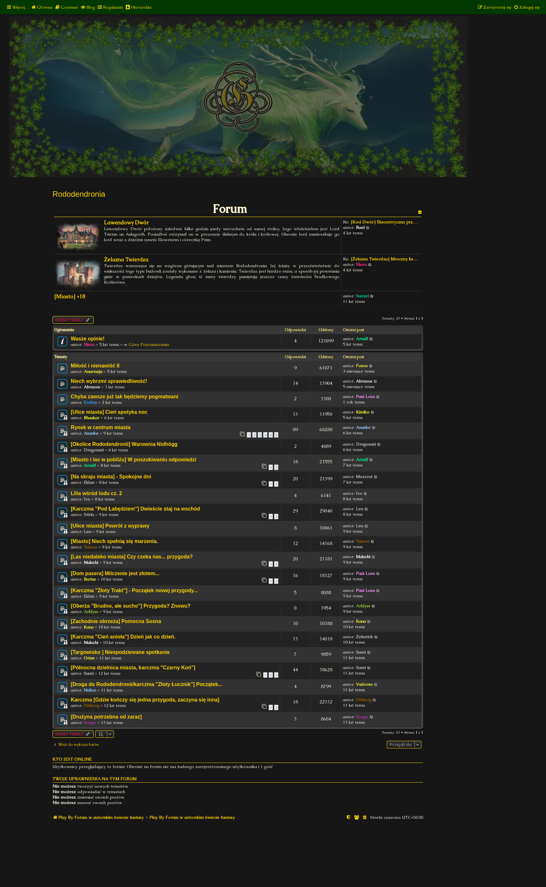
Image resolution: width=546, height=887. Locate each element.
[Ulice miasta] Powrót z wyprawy (110, 526)
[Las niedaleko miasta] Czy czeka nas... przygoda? (132, 556)
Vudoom (364, 684)
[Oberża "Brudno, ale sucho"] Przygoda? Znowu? (130, 606)
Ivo (87, 499)
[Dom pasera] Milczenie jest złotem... (115, 573)
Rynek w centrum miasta (101, 427)
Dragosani (94, 450)
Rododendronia (78, 194)
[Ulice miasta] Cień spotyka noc (109, 412)
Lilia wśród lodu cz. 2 (96, 493)
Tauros (90, 547)
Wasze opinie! (88, 338)
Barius (90, 579)
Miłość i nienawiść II (95, 365)
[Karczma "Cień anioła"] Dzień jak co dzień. (123, 636)
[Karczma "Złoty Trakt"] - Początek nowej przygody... (134, 590)
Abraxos (92, 387)
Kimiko (362, 412)
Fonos (362, 365)
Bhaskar (91, 418)
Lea (359, 508)
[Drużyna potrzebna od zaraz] (106, 717)
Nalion (90, 690)
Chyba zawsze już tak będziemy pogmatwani (124, 396)
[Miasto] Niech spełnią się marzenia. (114, 541)
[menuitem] (41, 7)
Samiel (362, 296)
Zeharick (364, 636)
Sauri (361, 652)
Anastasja (93, 371)
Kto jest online (72, 759)
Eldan (89, 482)
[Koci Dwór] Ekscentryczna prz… (384, 222)
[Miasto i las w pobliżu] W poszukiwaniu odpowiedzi (133, 459)
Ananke (91, 433)
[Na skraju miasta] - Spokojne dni (111, 476)
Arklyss (91, 611)
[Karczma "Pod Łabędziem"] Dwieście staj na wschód (135, 508)
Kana (89, 627)
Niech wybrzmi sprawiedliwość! (109, 381)
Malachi (91, 562)
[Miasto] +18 (69, 296)
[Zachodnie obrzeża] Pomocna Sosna (116, 621)
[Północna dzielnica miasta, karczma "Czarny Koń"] (133, 667)
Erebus (90, 402)
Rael (360, 227)
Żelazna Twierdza (126, 259)
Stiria (89, 514)
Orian (89, 658)
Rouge (90, 722)
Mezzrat (364, 476)
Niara (361, 264)
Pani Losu (365, 396)
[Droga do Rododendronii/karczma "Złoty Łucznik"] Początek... (146, 684)
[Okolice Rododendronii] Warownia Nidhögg (124, 444)
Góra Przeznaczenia (149, 344)
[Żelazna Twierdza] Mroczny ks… (384, 259)
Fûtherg (91, 705)
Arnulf (362, 338)
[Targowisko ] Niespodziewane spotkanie (120, 652)
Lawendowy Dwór (126, 222)
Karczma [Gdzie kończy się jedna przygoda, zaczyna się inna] (145, 699)
